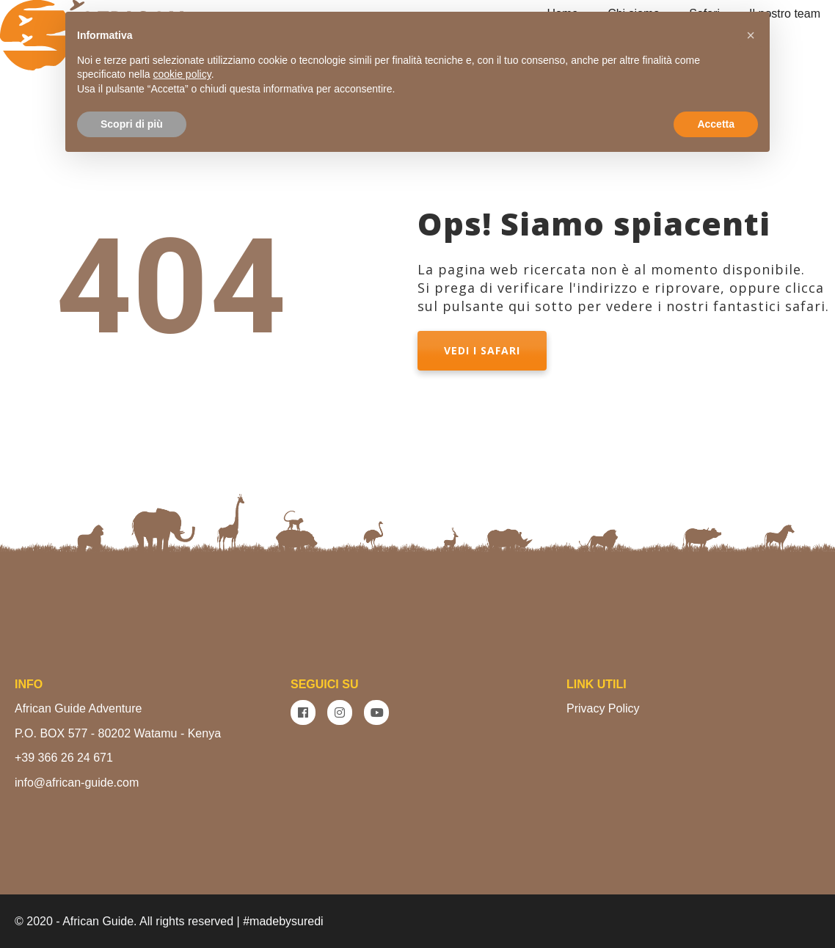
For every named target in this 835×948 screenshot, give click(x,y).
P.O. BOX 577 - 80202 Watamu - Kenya (118, 733)
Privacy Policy (603, 708)
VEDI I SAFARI (482, 350)
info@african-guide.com (77, 782)
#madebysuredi (283, 921)
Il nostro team (784, 13)
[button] (750, 35)
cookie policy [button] (182, 74)
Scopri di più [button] (132, 124)
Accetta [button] (715, 124)
